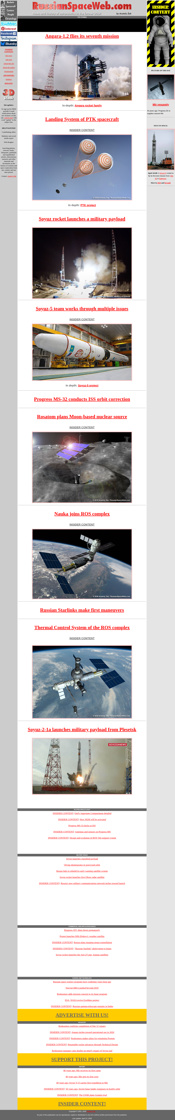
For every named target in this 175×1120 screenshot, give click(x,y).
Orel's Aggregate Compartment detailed (92, 813)
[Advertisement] (82, 25)
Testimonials (8, 71)
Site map (9, 60)
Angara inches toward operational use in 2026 (93, 1032)
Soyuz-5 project (88, 385)
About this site (9, 64)
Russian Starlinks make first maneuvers (82, 610)
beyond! (168, 183)
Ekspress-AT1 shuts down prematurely (82, 930)
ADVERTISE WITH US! (82, 1015)
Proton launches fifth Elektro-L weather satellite (82, 936)
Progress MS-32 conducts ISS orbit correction (82, 399)
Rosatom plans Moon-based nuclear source (82, 416)
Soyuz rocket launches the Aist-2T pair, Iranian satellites (82, 954)
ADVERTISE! (8, 75)
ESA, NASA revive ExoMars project (82, 1000)
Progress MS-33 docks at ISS (82, 825)
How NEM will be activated (93, 819)
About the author (9, 67)
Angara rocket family (88, 105)
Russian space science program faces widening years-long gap (82, 981)
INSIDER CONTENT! (82, 1103)
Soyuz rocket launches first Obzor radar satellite (82, 877)
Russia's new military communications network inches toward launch (93, 883)
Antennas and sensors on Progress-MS (93, 831)
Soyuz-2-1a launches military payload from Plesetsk (82, 729)
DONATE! (9, 83)
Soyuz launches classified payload (82, 859)
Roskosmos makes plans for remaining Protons (93, 1038)
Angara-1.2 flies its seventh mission (82, 36)
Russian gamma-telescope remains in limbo (93, 1006)
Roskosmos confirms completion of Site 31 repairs (82, 1026)
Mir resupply (161, 104)
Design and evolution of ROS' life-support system (93, 838)
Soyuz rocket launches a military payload (82, 219)
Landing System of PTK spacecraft (82, 119)
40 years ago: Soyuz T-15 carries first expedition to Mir (82, 1083)
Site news (8, 56)
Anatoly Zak (12, 176)
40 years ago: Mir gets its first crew (81, 1076)
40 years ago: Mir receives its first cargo (82, 1070)
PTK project (88, 205)
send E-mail (8, 118)
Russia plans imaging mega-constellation (93, 942)
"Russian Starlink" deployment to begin (92, 948)
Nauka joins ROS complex (82, 514)
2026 (159, 183)
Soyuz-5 (163, 173)
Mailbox (9, 79)
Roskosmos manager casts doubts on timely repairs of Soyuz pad (82, 1050)
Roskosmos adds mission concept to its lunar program (82, 994)
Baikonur (162, 179)
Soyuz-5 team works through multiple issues (82, 308)
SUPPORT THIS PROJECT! (82, 1059)
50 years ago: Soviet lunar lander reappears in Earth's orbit (93, 1089)
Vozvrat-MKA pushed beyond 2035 (82, 988)
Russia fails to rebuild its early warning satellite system (82, 871)
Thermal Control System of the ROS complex (82, 627)
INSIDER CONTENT (81, 130)
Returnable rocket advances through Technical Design (93, 1044)
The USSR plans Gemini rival (93, 1095)
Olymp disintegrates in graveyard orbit (82, 865)
